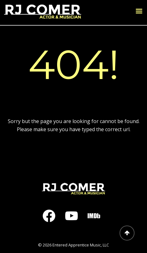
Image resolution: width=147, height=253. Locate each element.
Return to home (74, 152)
